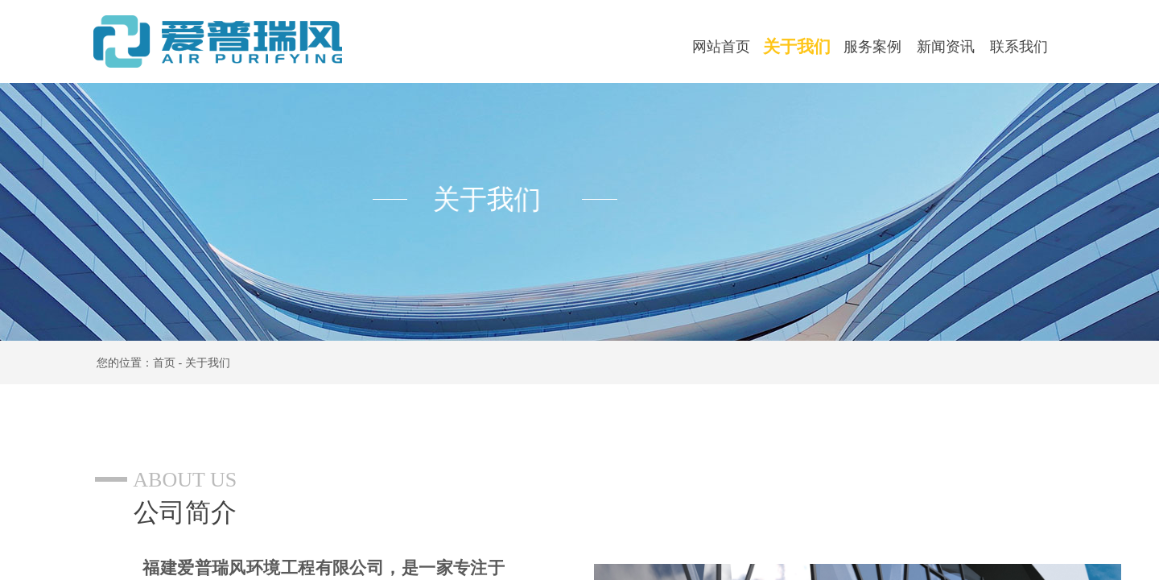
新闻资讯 (946, 47)
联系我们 (1019, 47)
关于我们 (797, 46)
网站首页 (721, 47)
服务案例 (872, 47)
